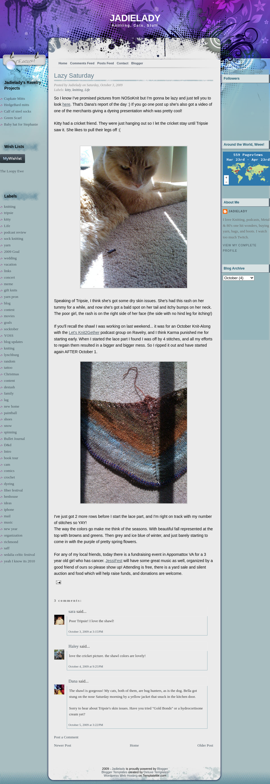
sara (71, 611)
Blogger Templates (114, 772)
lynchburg (11, 355)
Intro (7, 451)
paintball (10, 413)
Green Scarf (13, 118)
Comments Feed (82, 63)
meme (8, 284)
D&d (7, 445)
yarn (7, 245)
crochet (9, 477)
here (66, 104)
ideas (8, 503)
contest (9, 310)
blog (7, 303)
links (7, 271)
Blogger (137, 63)
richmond (11, 542)
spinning (10, 432)
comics (9, 471)
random (9, 361)
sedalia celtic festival (19, 554)
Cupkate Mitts (14, 98)
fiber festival (13, 490)
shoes (8, 419)
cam (7, 464)
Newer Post (62, 745)
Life (7, 226)
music (8, 522)
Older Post (205, 745)
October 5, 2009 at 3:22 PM (85, 724)
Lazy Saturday (74, 75)
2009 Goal (12, 251)
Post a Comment (66, 737)
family (9, 393)
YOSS (8, 335)
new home (11, 406)
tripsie (8, 213)
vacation (10, 264)
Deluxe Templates (156, 772)
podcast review (15, 232)
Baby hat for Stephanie (21, 124)
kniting (9, 348)
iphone (9, 509)
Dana (73, 681)
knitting (9, 206)
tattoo (8, 367)
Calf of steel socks (17, 111)
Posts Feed (105, 63)
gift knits (10, 290)
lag (6, 400)
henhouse (11, 496)
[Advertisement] (240, 309)
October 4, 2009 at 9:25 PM (85, 666)
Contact (122, 63)
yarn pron (11, 296)
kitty (7, 219)
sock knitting (13, 238)
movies (9, 316)
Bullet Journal (14, 439)
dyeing (9, 484)
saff (6, 548)
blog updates (13, 342)
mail (7, 516)
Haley (73, 646)
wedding (10, 258)
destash (9, 387)
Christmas (11, 374)
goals (8, 322)
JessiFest (113, 560)
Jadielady (135, 18)
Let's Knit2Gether (84, 332)
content (9, 380)
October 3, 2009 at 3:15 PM (85, 631)
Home (63, 63)
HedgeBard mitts (16, 105)
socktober (11, 329)
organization (13, 535)
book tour (11, 458)
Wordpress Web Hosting (121, 775)
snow (8, 425)
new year (10, 529)
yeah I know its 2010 (19, 561)
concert (9, 277)
